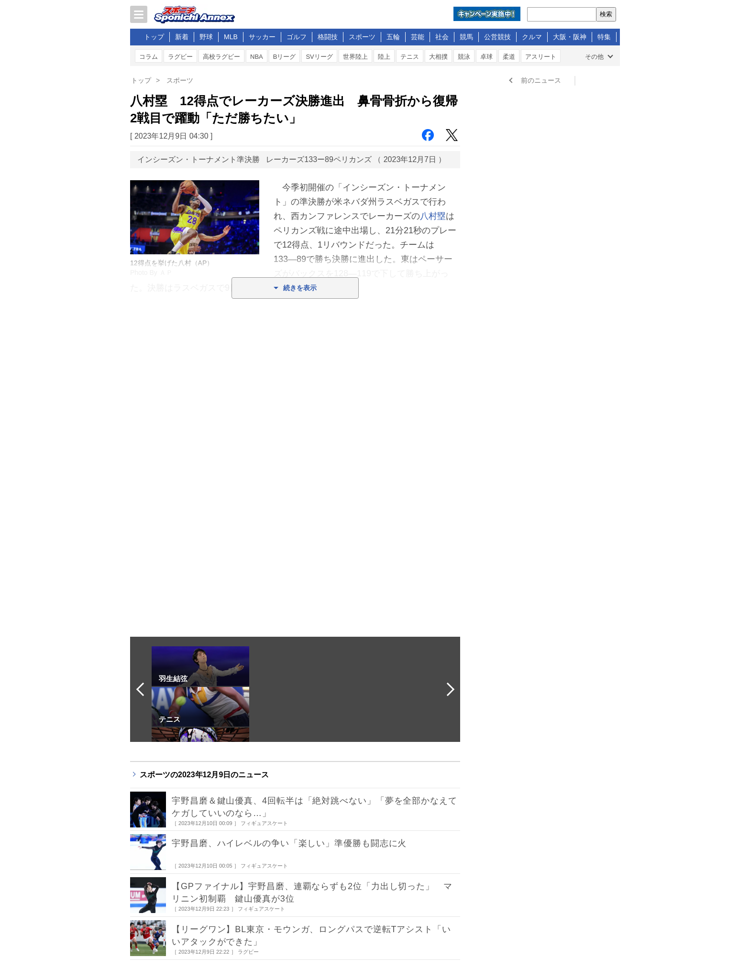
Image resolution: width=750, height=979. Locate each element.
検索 (606, 14)
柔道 (509, 56)
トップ (154, 37)
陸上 (384, 56)
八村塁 (433, 216)
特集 (604, 37)
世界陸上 (355, 56)
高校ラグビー (221, 56)
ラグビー (180, 56)
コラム (148, 56)
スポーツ (362, 37)
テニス (409, 56)
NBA (256, 56)
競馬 (466, 37)
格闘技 (328, 37)
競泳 (464, 56)
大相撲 (438, 56)
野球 (206, 37)
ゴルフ (297, 37)
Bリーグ (284, 56)
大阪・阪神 (569, 37)
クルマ (532, 37)
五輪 (393, 37)
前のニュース (541, 80)
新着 (181, 37)
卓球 (486, 56)
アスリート (540, 56)
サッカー (262, 37)
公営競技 (497, 37)
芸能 (417, 37)
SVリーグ (319, 56)
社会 (442, 37)
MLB (231, 37)
